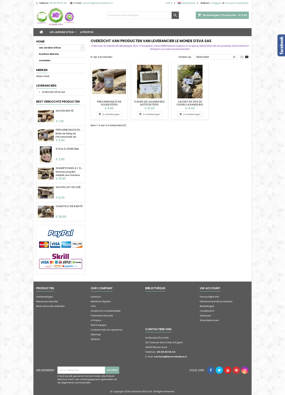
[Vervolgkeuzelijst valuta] (171, 3)
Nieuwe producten (47, 301)
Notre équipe (98, 325)
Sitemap (96, 334)
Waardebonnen (209, 320)
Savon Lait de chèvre (70, 187)
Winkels (95, 339)
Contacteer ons (158, 329)
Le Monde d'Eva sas (53, 92)
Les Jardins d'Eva (62, 32)
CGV (93, 306)
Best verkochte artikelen (50, 306)
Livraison (96, 296)
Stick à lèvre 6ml (67, 148)
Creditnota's (207, 311)
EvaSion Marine (49, 54)
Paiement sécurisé (102, 315)
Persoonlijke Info (209, 296)
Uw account (210, 288)
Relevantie (216, 57)
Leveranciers (46, 86)
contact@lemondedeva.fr (97, 3)
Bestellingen (207, 306)
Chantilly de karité (69, 206)
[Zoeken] (142, 15)
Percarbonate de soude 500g (70, 129)
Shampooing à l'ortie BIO (70, 168)
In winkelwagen (109, 114)
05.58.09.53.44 (58, 3)
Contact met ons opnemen (107, 329)
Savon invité (64, 110)
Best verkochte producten (58, 101)
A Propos (86, 32)
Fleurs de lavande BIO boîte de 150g (149, 103)
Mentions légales (101, 301)
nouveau (44, 60)
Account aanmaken (236, 3)
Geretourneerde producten (216, 301)
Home (40, 41)
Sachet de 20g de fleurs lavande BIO (190, 103)
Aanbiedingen (44, 296)
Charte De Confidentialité (106, 311)
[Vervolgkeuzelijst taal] (188, 3)
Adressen (205, 315)
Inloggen (216, 3)
